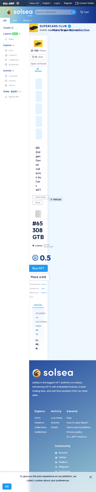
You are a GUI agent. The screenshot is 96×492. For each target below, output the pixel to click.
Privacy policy (74, 432)
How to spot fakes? (44, 288)
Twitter (60, 457)
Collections (41, 427)
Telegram (62, 467)
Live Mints (56, 418)
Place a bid (38, 277)
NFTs (38, 418)
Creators (39, 422)
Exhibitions (41, 432)
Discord (61, 453)
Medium (61, 462)
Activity (55, 422)
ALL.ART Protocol (76, 436)
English (46, 3)
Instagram (62, 471)
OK (7, 486)
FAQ (69, 418)
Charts (54, 427)
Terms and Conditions (78, 427)
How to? (34, 3)
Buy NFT (38, 268)
